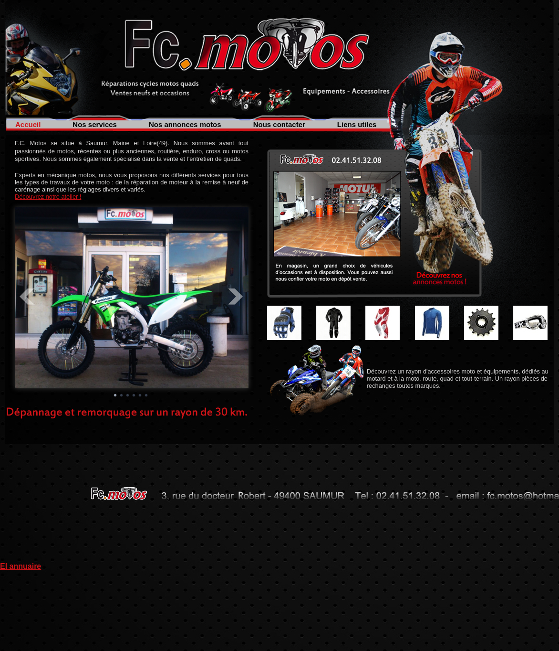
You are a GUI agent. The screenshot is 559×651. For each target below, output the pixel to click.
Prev (27, 296)
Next (236, 296)
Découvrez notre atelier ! (48, 196)
